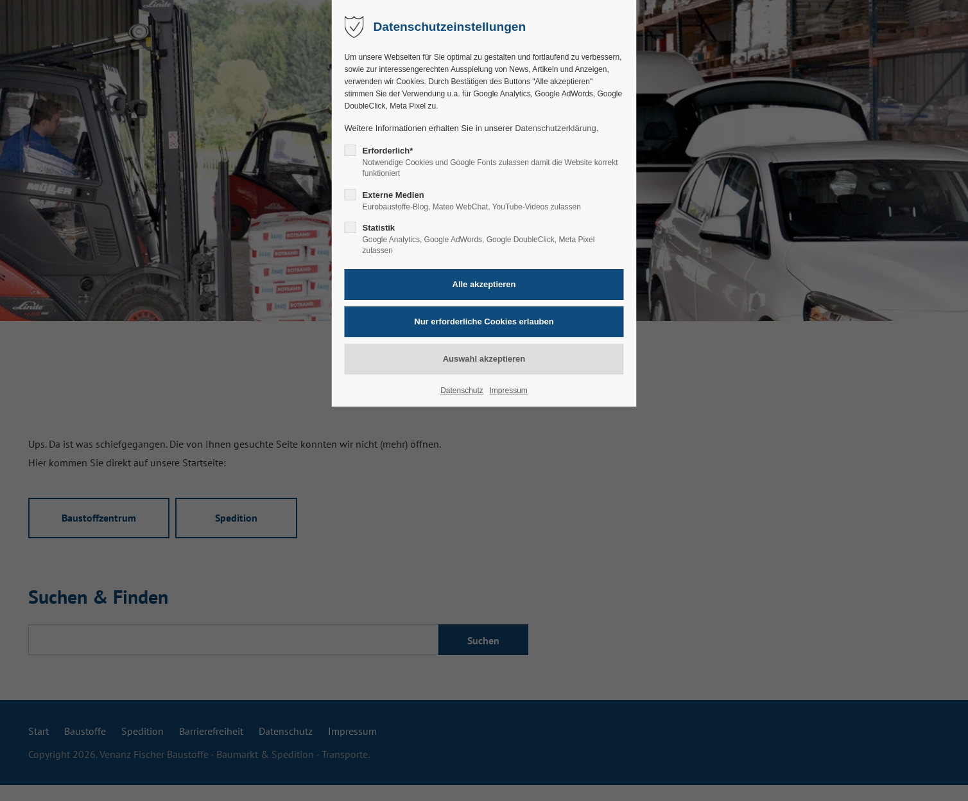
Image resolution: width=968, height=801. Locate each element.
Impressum (508, 390)
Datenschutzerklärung (555, 128)
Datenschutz (461, 390)
